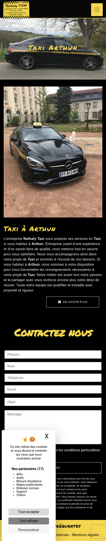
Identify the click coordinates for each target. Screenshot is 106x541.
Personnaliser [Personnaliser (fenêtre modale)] (28, 530)
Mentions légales (85, 535)
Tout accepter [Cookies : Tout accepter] (28, 512)
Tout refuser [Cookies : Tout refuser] (28, 521)
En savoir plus (72, 302)
